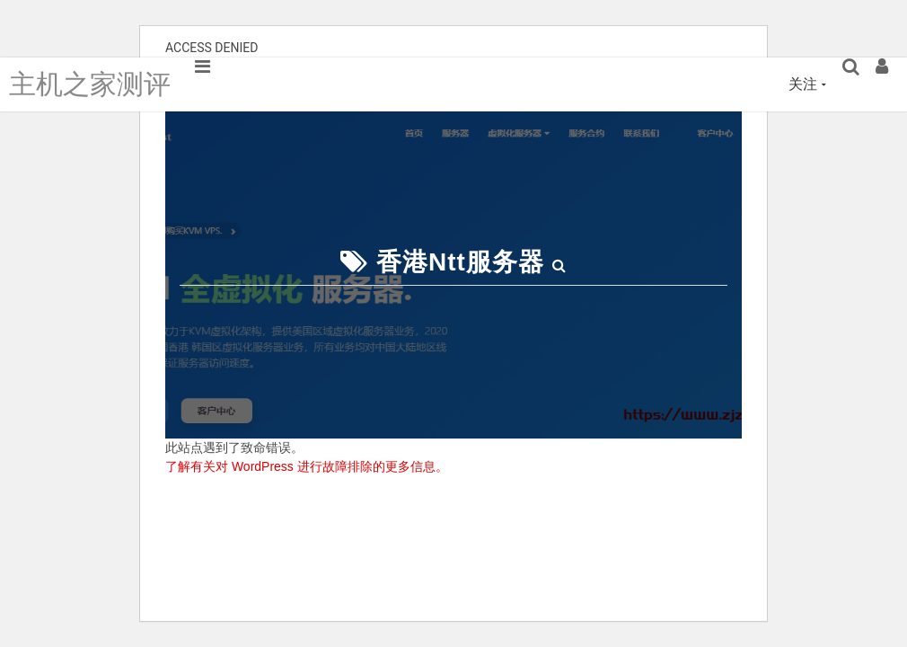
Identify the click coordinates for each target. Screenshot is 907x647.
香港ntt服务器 (460, 262)
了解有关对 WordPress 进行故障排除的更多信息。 (306, 466)
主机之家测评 (90, 84)
